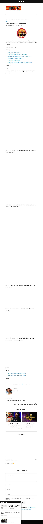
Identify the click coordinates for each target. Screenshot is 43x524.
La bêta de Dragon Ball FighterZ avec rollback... (13, 424)
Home (7, 19)
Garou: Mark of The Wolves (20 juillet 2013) (17, 54)
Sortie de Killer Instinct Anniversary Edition (29, 424)
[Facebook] (19, 1)
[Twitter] (21, 1)
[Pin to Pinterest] (27, 384)
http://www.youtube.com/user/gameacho (17, 373)
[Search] (36, 15)
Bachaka (12, 25)
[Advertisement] (21, 447)
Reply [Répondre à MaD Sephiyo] (36, 459)
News (12, 19)
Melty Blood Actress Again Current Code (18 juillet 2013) (20, 62)
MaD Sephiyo (9, 459)
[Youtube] (23, 1)
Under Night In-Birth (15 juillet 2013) (15, 58)
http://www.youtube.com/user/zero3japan (17, 375)
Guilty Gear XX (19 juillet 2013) (14, 52)
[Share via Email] (28, 384)
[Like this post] (23, 384)
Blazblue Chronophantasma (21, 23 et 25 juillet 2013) (19, 56)
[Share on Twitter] (26, 384)
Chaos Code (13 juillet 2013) (14, 60)
